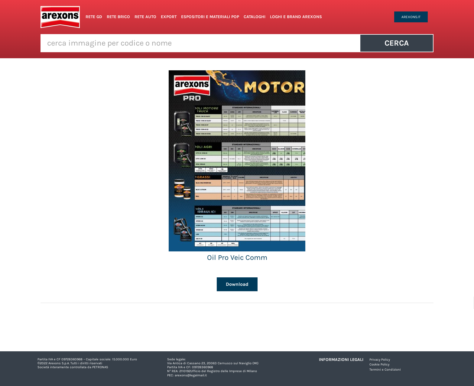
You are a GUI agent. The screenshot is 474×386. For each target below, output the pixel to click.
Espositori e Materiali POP (210, 16)
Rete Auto (145, 16)
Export (169, 16)
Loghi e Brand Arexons (296, 16)
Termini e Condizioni (385, 370)
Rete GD (94, 16)
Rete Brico (118, 16)
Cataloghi (254, 16)
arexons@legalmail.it (191, 375)
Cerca (397, 43)
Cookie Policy (379, 364)
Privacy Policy (379, 360)
